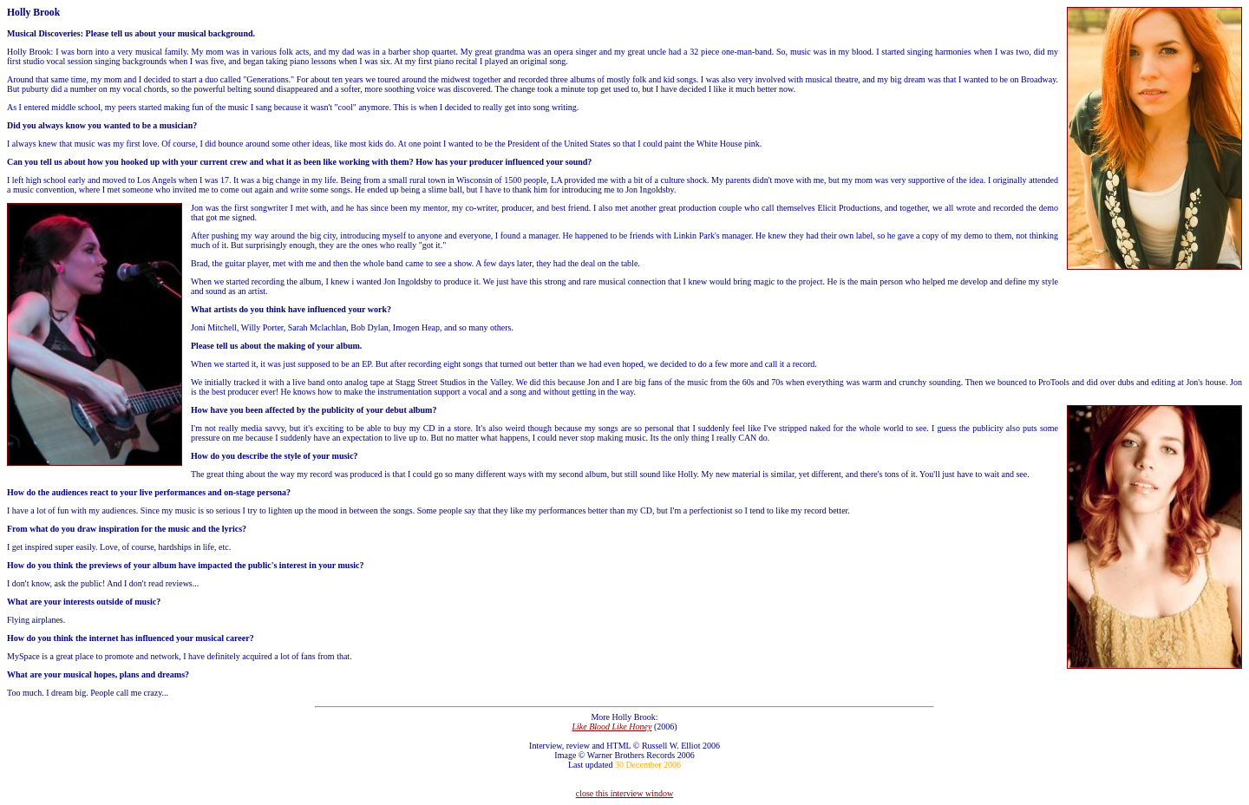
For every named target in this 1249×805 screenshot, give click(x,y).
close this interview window (624, 793)
